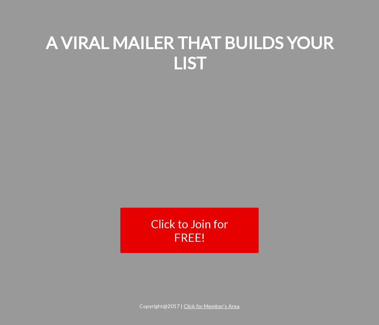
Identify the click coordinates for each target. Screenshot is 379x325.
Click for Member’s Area (212, 306)
